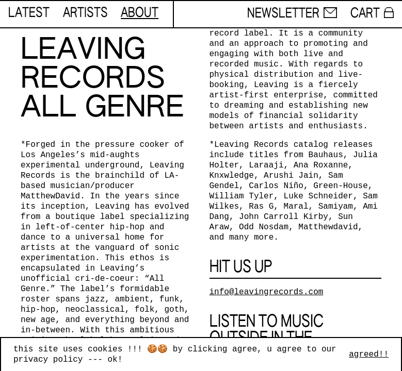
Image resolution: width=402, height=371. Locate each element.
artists (85, 13)
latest (29, 13)
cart (372, 14)
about (139, 13)
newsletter (292, 14)
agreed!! (369, 354)
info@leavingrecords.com (267, 292)
